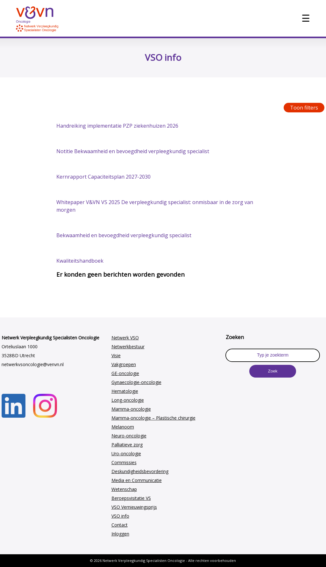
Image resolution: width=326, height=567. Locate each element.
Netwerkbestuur (128, 347)
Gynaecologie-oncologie (136, 382)
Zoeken (235, 337)
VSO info (120, 516)
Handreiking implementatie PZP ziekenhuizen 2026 (117, 125)
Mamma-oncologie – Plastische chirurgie (153, 418)
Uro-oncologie (126, 453)
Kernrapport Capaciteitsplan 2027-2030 (103, 176)
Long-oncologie (127, 400)
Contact (119, 525)
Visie (116, 355)
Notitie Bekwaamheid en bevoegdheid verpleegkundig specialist (132, 151)
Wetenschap (124, 489)
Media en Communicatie (136, 480)
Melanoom (122, 427)
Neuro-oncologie (128, 436)
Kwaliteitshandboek (79, 260)
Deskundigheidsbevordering (139, 471)
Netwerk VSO (125, 338)
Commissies (124, 462)
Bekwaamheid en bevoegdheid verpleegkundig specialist (123, 235)
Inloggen (120, 534)
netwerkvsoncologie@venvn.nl (33, 364)
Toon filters (304, 107)
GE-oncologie (125, 373)
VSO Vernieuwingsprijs (134, 507)
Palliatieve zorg (127, 445)
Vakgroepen (123, 364)
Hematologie (124, 391)
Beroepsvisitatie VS (131, 498)
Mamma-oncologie (131, 409)
